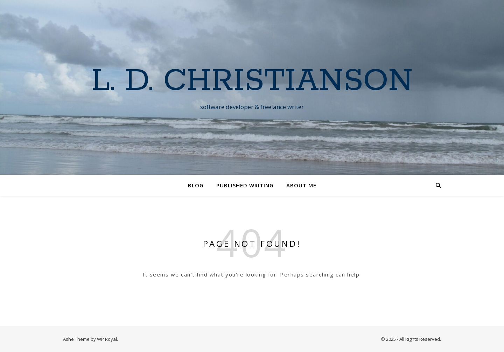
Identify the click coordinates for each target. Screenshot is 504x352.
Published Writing (245, 185)
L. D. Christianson (252, 81)
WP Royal (107, 339)
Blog (196, 185)
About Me (301, 185)
